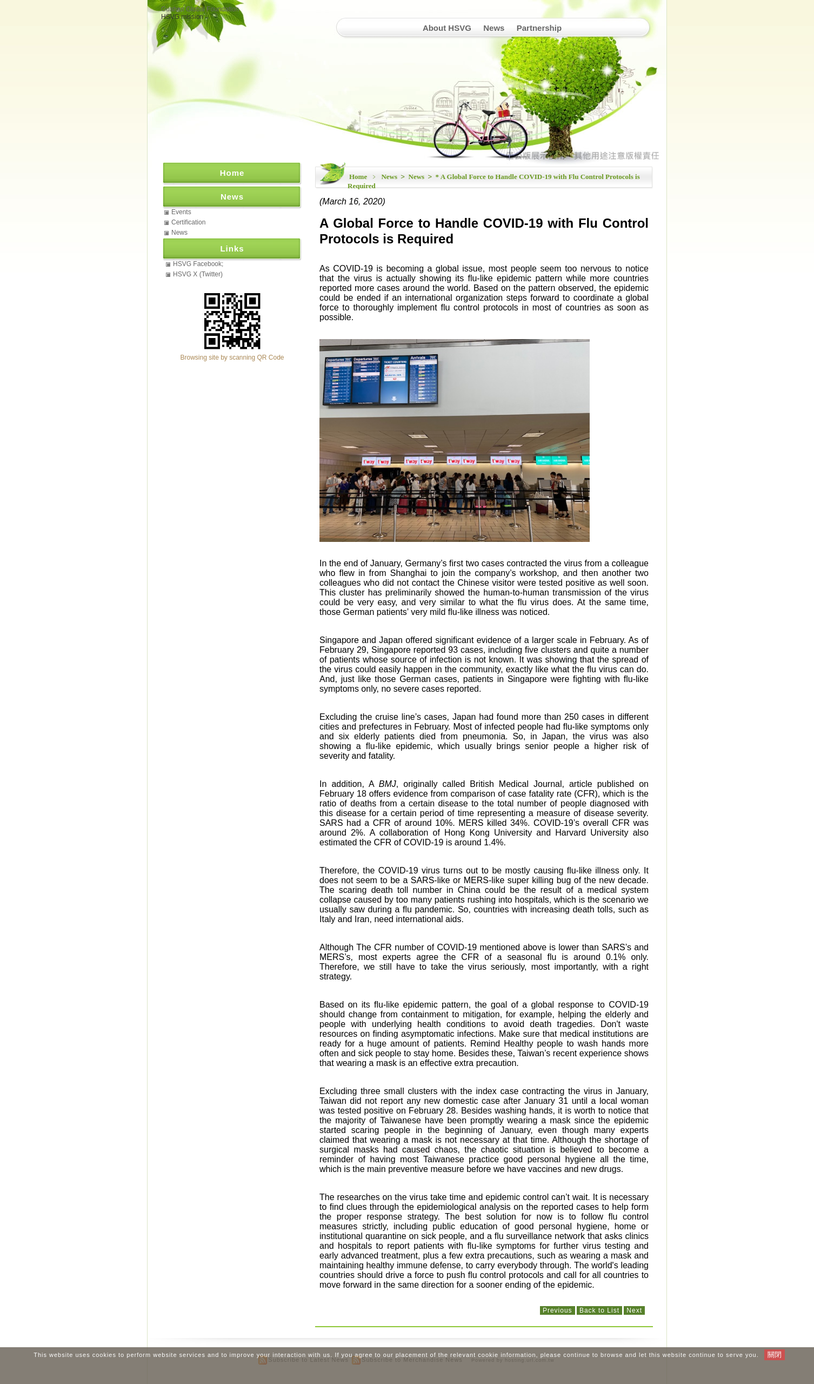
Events (181, 212)
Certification (188, 222)
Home (358, 177)
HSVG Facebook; (198, 264)
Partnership (539, 27)
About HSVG (447, 27)
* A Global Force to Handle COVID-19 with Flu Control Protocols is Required (494, 181)
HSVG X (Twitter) (198, 274)
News (493, 27)
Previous (557, 1310)
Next (634, 1310)
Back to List (599, 1310)
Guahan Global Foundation (200, 9)
